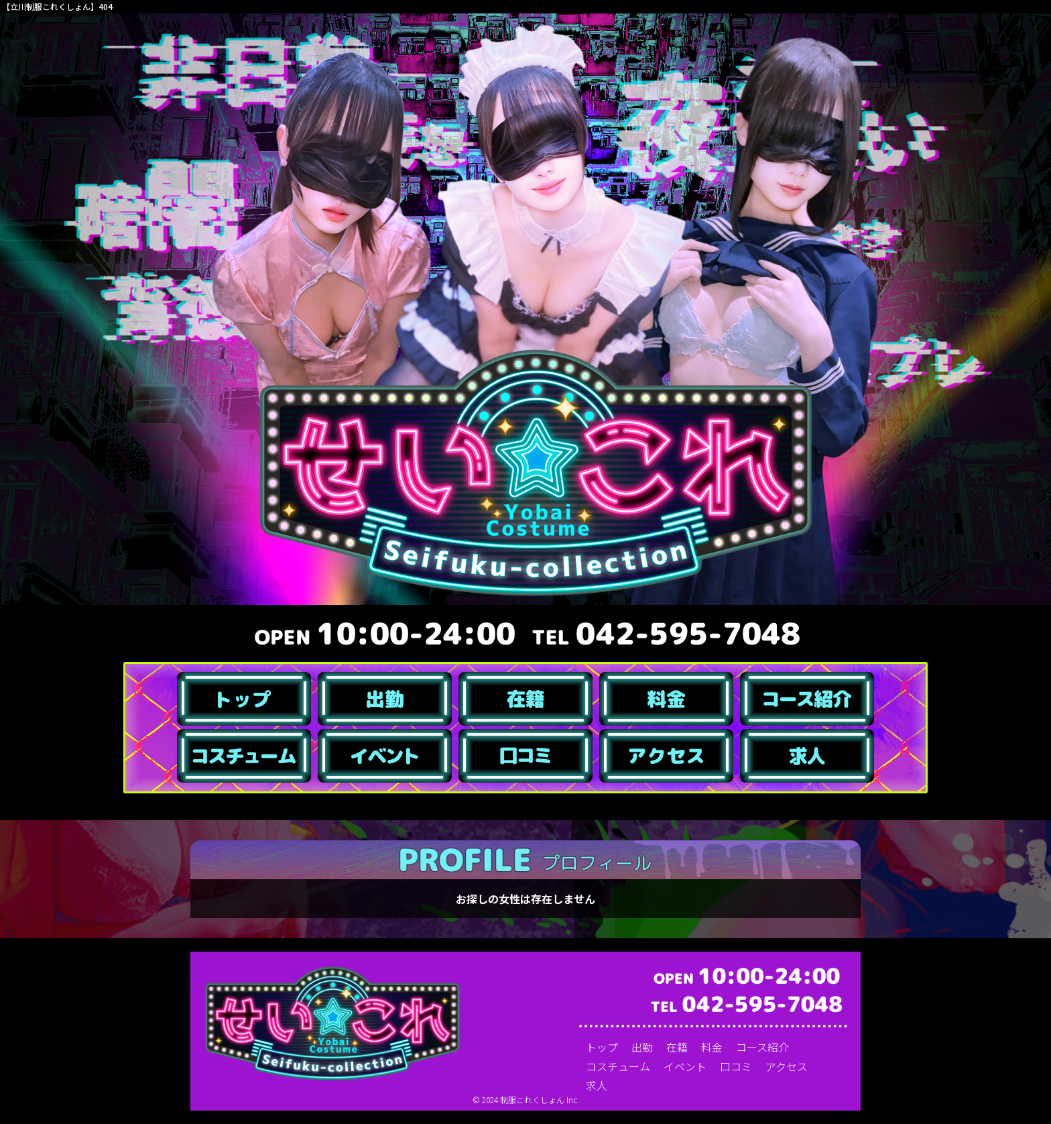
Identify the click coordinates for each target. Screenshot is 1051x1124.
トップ (602, 1047)
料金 (712, 1047)
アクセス (786, 1066)
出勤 (642, 1047)
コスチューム (618, 1066)
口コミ (736, 1066)
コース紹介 (762, 1047)
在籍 (677, 1047)
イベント (685, 1066)
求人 (596, 1085)
